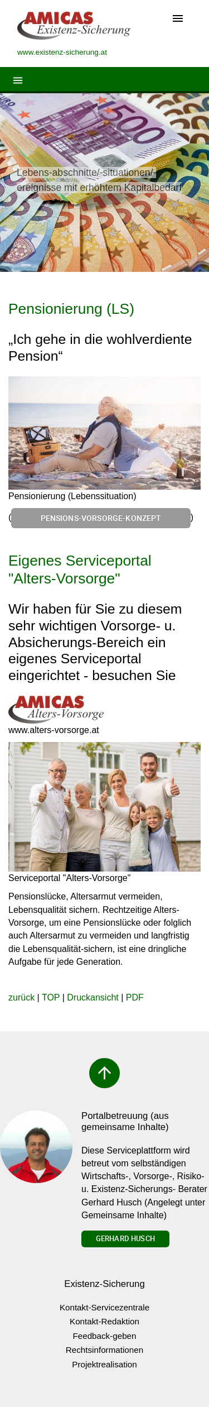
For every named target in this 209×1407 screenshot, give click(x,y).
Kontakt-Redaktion (104, 1321)
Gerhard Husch (125, 1238)
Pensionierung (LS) (71, 308)
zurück (21, 997)
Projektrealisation (104, 1364)
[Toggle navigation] (178, 19)
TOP (51, 997)
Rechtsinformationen (104, 1350)
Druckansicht (92, 997)
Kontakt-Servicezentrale (104, 1307)
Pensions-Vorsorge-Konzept (101, 518)
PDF (135, 997)
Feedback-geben (105, 1336)
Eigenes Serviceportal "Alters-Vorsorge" (80, 569)
